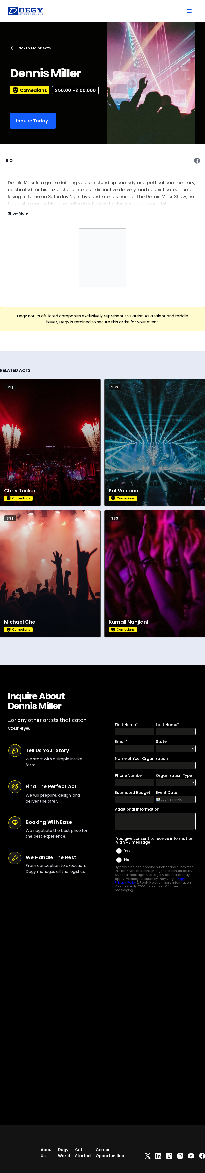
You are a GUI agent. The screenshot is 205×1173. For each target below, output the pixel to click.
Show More (18, 213)
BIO (9, 160)
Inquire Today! (33, 121)
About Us (47, 1153)
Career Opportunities (110, 1153)
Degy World (64, 1153)
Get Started (83, 1153)
